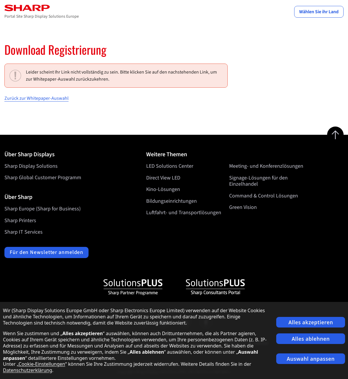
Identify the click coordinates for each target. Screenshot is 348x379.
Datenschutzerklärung (27, 370)
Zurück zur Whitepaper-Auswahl (36, 98)
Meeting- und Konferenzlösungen (266, 166)
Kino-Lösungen (163, 189)
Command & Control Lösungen (263, 196)
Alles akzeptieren (310, 322)
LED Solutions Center (169, 166)
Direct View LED (163, 177)
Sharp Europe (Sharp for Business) (42, 208)
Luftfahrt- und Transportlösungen (183, 212)
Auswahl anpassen (311, 358)
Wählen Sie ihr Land (319, 12)
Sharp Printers (20, 220)
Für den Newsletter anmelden (46, 252)
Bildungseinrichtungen (171, 201)
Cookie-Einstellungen (42, 364)
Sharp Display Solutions (31, 166)
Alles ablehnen (311, 338)
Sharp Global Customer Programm (42, 177)
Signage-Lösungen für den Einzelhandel (258, 181)
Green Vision (243, 207)
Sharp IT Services (23, 232)
